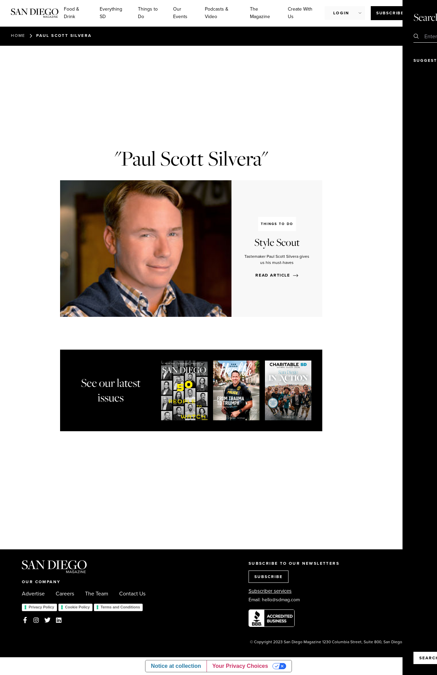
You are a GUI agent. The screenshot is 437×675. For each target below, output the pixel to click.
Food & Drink (71, 12)
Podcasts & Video (216, 12)
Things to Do (148, 12)
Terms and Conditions (120, 607)
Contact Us (132, 593)
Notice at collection (176, 666)
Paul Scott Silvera (63, 35)
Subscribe (390, 13)
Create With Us (300, 12)
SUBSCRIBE (268, 577)
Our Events (180, 12)
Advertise (33, 593)
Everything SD (111, 12)
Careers (65, 593)
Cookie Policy (77, 607)
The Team (96, 593)
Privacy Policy (41, 607)
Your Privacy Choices (240, 666)
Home (18, 35)
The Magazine (260, 12)
